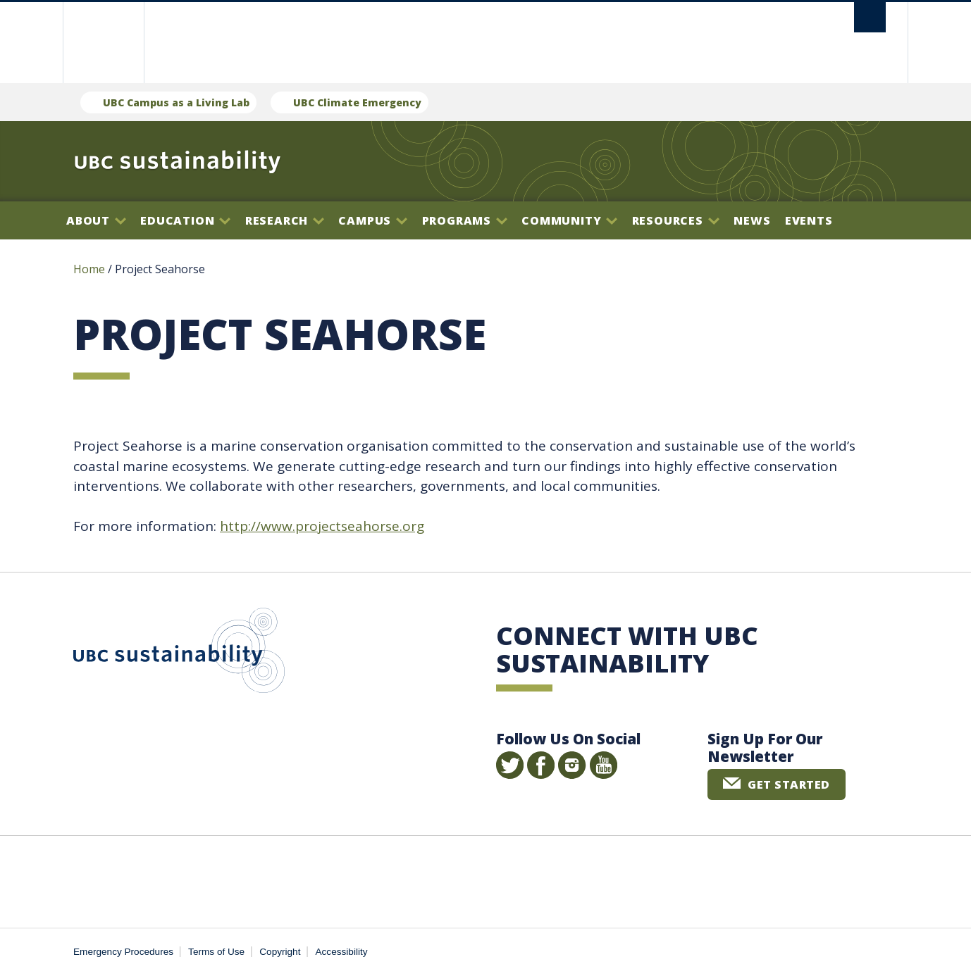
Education (185, 220)
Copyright (279, 951)
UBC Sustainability (179, 653)
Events (809, 220)
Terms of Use (216, 951)
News (752, 220)
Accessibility (342, 951)
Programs (464, 220)
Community (569, 220)
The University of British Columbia (103, 42)
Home (89, 269)
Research (284, 220)
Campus (372, 220)
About (96, 220)
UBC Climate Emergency (357, 102)
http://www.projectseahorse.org (322, 526)
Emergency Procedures (123, 951)
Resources (675, 220)
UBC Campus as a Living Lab (176, 102)
